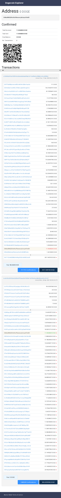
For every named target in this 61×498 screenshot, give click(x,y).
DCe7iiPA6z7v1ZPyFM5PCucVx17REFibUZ (16, 394)
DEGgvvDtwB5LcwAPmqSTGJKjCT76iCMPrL (17, 391)
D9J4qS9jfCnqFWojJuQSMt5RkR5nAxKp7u (16, 408)
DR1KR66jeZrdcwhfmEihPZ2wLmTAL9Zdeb (17, 290)
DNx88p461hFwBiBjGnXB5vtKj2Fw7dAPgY (16, 218)
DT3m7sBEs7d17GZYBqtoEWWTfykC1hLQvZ (17, 136)
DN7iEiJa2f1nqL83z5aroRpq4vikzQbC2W (16, 201)
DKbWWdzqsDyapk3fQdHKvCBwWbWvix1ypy (17, 415)
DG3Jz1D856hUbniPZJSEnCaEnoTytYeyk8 (16, 367)
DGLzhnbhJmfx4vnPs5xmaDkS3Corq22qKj (16, 142)
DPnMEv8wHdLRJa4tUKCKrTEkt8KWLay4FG (16, 300)
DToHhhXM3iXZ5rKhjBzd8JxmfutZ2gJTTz (16, 132)
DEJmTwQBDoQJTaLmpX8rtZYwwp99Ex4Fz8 (17, 118)
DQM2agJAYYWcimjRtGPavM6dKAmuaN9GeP (17, 312)
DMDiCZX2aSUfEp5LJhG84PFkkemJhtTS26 (17, 422)
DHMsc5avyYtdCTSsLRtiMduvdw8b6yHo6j (16, 153)
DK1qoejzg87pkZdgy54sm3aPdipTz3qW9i (16, 307)
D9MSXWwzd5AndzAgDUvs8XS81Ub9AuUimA (17, 204)
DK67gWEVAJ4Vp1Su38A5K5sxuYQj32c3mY (17, 125)
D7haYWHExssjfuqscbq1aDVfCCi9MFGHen (16, 353)
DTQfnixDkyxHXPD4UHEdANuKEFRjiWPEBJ (16, 221)
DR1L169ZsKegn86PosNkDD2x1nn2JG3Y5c (17, 374)
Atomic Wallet (8, 495)
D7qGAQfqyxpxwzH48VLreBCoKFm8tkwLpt (16, 214)
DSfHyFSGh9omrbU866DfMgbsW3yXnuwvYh (17, 163)
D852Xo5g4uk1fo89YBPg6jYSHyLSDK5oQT (16, 316)
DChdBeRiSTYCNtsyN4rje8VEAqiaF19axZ (16, 94)
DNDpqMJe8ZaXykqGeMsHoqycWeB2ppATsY (17, 350)
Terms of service (18, 495)
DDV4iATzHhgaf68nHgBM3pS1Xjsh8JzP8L (16, 211)
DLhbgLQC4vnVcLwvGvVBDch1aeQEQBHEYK (17, 146)
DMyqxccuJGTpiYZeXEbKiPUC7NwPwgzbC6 (17, 170)
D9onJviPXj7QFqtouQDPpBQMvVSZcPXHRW (17, 449)
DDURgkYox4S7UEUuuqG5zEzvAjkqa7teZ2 (16, 387)
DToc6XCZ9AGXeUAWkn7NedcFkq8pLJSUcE (17, 446)
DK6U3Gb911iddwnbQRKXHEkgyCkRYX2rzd (17, 231)
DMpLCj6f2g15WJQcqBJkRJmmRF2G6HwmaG (18, 177)
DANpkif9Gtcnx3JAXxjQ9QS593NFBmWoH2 (16, 187)
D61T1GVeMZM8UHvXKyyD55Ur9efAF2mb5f (17, 257)
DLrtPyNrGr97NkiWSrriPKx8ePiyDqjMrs (15, 129)
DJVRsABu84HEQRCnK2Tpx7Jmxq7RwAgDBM (17, 398)
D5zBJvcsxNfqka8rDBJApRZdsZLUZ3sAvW (16, 418)
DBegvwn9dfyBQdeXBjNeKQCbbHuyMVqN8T (17, 435)
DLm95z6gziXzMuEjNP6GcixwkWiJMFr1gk (16, 319)
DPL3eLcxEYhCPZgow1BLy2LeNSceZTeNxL (17, 149)
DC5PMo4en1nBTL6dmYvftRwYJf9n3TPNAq (17, 183)
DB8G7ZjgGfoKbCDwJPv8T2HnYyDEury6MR (17, 156)
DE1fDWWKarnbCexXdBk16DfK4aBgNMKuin (17, 326)
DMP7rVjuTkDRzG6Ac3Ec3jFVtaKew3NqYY (16, 159)
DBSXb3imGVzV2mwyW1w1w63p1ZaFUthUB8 (17, 336)
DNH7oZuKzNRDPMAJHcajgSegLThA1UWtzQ (17, 101)
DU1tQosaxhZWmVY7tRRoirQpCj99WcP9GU (17, 360)
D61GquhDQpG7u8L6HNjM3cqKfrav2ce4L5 (16, 98)
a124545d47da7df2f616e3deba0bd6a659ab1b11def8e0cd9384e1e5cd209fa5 (26, 76)
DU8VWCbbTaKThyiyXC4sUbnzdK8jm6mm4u (17, 404)
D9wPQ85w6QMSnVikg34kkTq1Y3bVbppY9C (17, 228)
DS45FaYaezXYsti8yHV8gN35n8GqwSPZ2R (16, 108)
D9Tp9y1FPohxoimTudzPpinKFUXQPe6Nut (16, 293)
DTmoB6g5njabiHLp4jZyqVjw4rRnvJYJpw (16, 339)
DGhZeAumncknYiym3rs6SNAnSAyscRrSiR (17, 466)
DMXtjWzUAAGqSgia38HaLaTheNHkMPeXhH (17, 452)
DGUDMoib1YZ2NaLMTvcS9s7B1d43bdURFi (17, 115)
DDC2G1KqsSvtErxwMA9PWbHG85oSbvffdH (17, 370)
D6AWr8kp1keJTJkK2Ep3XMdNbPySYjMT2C (17, 105)
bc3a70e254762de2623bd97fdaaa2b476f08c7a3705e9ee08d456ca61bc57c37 (26, 278)
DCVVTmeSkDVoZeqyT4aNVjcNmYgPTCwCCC (18, 432)
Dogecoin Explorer (14, 3)
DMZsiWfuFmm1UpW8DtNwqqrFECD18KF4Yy (17, 190)
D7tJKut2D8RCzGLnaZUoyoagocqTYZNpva (16, 411)
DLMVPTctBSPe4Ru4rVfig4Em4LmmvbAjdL (17, 122)
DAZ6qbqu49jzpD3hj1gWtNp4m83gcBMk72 (17, 439)
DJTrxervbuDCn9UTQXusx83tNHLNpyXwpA (16, 428)
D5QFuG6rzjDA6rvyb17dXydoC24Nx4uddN (16, 357)
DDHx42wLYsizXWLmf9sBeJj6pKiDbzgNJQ (16, 88)
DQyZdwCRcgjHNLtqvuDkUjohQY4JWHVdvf (17, 166)
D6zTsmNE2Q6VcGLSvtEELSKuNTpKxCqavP (17, 242)
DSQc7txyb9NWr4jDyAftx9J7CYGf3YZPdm (16, 381)
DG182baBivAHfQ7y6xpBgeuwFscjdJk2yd (16, 245)
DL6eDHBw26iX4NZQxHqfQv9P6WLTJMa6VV (17, 363)
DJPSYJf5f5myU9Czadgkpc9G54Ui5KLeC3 (16, 286)
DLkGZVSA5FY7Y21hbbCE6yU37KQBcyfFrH (16, 238)
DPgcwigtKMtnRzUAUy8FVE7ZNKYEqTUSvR (17, 459)
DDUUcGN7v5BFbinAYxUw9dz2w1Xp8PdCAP (17, 197)
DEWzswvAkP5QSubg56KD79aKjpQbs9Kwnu (17, 343)
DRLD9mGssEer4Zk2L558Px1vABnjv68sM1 (16, 225)
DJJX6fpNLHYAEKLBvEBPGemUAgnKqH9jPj (17, 194)
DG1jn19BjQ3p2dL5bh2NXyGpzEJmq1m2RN (17, 442)
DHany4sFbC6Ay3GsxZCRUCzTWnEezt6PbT (17, 346)
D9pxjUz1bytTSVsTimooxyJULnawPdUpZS (16, 322)
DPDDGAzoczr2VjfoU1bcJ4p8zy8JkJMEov (16, 463)
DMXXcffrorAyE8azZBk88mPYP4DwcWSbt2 (17, 456)
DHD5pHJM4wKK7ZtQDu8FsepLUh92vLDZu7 (17, 401)
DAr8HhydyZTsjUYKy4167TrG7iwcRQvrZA (16, 207)
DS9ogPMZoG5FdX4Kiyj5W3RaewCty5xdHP (16, 377)
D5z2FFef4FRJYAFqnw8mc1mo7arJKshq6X (17, 173)
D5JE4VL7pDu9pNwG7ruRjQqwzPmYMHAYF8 (17, 180)
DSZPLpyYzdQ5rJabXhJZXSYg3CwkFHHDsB (17, 329)
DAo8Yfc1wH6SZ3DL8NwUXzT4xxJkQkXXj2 (16, 112)
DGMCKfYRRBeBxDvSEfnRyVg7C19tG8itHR (16, 139)
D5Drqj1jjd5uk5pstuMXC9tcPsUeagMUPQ (16, 470)
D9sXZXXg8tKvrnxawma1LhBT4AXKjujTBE (16, 425)
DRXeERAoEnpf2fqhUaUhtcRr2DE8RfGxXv (16, 252)
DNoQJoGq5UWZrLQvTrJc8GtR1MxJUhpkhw (17, 91)
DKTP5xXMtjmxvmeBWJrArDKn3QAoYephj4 (17, 84)
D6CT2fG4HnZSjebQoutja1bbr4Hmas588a (16, 384)
